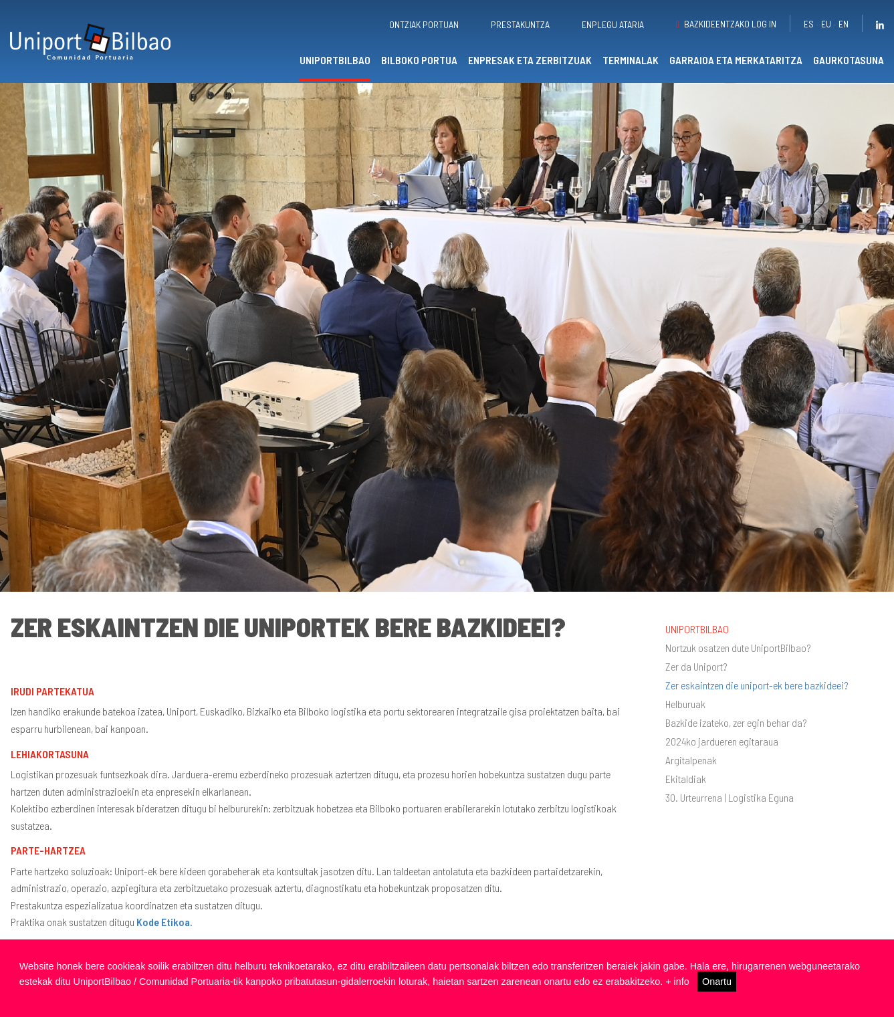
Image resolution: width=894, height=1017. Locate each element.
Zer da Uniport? (696, 666)
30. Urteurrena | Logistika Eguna (729, 797)
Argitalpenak (691, 760)
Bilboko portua (419, 59)
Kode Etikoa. (164, 921)
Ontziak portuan (424, 24)
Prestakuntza (520, 24)
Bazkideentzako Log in (730, 23)
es (809, 23)
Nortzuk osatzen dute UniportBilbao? (738, 648)
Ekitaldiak (685, 779)
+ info (677, 981)
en (844, 23)
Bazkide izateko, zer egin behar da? (736, 722)
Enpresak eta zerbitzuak (530, 59)
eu (826, 23)
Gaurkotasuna (848, 59)
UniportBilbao (335, 59)
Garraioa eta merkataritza (735, 59)
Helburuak (685, 704)
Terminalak (630, 59)
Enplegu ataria (613, 24)
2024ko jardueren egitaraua (721, 741)
